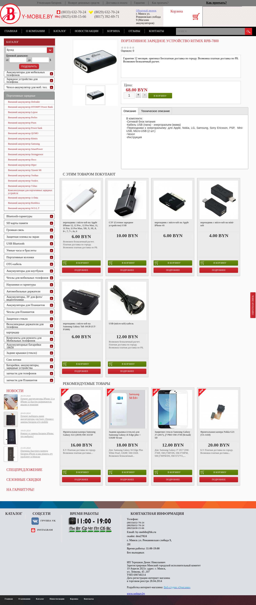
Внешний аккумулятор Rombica (24, 203)
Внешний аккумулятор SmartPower (25, 149)
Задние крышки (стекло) (21, 352)
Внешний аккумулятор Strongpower (25, 154)
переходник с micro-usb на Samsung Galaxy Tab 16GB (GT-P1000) (79, 326)
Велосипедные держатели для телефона (25, 325)
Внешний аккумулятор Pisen (22, 122)
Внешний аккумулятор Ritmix (23, 138)
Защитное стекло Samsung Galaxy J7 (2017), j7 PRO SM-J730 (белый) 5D (173, 435)
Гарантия (139, 2)
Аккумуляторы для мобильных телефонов (25, 74)
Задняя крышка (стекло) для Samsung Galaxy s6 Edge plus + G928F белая (125, 435)
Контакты (156, 31)
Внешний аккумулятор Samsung (24, 143)
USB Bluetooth (15, 243)
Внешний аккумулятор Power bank (25, 128)
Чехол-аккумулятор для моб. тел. (26, 87)
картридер (12, 332)
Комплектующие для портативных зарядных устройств (30, 192)
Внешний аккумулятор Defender (24, 102)
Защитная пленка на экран (22, 236)
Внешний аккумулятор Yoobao (23, 175)
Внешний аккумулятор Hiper (22, 165)
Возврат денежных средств (83, 2)
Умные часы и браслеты (21, 250)
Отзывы (134, 31)
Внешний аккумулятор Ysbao (22, 186)
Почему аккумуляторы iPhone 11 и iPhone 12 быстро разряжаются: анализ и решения (37, 401)
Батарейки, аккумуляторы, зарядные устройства (22, 366)
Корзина (113, 31)
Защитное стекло (17, 318)
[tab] (129, 111)
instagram (45, 529)
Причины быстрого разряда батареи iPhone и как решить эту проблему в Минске (36, 453)
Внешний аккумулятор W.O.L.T (23, 208)
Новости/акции (87, 31)
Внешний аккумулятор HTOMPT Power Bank (30, 107)
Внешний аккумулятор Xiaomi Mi (25, 170)
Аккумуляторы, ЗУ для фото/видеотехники (24, 298)
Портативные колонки (20, 257)
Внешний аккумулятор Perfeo (22, 117)
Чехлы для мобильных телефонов (27, 277)
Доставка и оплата (116, 2)
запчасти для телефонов (21, 373)
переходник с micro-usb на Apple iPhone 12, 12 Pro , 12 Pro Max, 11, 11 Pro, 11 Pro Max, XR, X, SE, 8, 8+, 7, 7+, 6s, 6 (80, 227)
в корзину (160, 95)
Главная (10, 31)
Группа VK (48, 520)
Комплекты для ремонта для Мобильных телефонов (24, 339)
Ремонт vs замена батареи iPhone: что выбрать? (37, 435)
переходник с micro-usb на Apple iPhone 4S (172, 224)
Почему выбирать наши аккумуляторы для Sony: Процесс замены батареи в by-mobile (37, 419)
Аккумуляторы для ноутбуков (24, 270)
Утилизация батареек (49, 2)
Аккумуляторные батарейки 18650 (23, 346)
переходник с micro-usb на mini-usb (217, 224)
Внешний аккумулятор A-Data (23, 197)
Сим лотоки (13, 359)
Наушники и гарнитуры (21, 284)
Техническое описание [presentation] (155, 111)
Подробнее (81, 270)
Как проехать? (160, 2)
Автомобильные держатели (23, 291)
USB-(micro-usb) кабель (121, 323)
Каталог (59, 31)
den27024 (141, 536)
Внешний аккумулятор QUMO (23, 133)
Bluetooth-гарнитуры (19, 216)
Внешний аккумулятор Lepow (23, 112)
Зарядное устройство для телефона (22, 80)
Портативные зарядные (20, 95)
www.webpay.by (136, 593)
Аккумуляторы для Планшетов (25, 305)
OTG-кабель (14, 264)
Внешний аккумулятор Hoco (22, 159)
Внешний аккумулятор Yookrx (23, 180)
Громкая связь (15, 229)
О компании (35, 31)
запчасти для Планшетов (21, 380)
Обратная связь (252, 305)
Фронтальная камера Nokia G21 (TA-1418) (217, 433)
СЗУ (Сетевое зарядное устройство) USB (121, 224)
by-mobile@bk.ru (145, 532)
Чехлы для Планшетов (20, 311)
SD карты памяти (17, 223)
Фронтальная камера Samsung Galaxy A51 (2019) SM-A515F (79, 433)
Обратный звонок (146, 10)
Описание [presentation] (130, 111)
